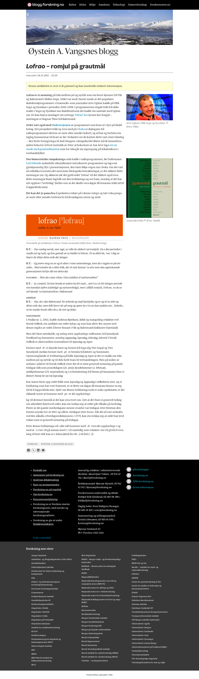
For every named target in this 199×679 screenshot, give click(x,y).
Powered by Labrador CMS (99, 675)
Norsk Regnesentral (90, 641)
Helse (82, 4)
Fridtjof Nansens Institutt (42, 596)
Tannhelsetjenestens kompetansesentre (150, 612)
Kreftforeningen (38, 635)
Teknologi (119, 4)
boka (82, 129)
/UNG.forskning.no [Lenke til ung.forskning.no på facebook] (143, 481)
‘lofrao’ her (81, 115)
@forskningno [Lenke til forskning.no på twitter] (141, 469)
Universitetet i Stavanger (143, 639)
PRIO (134, 559)
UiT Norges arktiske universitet (145, 620)
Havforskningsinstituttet (42, 604)
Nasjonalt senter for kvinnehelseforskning (101, 595)
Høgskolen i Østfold (40, 612)
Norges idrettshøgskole (92, 633)
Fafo (33, 578)
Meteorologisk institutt (41, 646)
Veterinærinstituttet (140, 655)
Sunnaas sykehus (139, 604)
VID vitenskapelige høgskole (144, 658)
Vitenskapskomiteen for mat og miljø (148, 662)
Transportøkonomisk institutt (145, 616)
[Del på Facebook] (28, 450)
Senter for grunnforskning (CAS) (146, 582)
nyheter (33, 444)
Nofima (85, 606)
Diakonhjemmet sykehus (42, 567)
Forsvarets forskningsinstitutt (44, 589)
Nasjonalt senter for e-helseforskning (98, 591)
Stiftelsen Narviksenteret (143, 600)
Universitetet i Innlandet (142, 631)
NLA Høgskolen (89, 555)
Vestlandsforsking (140, 651)
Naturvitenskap (137, 4)
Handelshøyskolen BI (40, 600)
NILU (33, 665)
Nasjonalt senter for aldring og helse (98, 588)
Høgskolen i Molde (39, 608)
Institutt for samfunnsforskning (45, 627)
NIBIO (34, 654)
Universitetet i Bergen (141, 627)
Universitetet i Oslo (140, 635)
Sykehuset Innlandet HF (142, 608)
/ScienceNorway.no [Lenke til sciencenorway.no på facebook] (143, 487)
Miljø (92, 4)
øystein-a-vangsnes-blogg (57, 444)
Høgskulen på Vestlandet (42, 620)
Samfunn (104, 4)
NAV (33, 650)
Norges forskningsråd (91, 626)
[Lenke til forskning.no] (44, 3)
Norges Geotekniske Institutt (94, 618)
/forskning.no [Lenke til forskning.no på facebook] (140, 475)
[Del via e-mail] (43, 450)
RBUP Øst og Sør (139, 563)
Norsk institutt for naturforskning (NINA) (100, 653)
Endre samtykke (42, 537)
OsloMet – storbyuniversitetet (95, 661)
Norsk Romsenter (89, 645)
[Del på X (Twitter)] (33, 450)
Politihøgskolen (139, 555)
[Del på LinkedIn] (38, 450)
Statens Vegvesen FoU (141, 596)
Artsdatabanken (38, 563)
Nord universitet (89, 610)
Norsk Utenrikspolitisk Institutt (96, 649)
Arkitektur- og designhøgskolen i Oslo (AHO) (51, 559)
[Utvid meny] (27, 14)
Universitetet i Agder (141, 624)
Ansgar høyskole (38, 555)
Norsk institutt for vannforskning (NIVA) (100, 657)
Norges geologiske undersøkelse (96, 629)
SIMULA (135, 574)
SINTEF (135, 578)
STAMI (135, 592)
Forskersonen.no (160, 4)
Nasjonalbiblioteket (90, 577)
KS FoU (34, 631)
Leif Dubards (33, 163)
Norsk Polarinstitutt (90, 637)
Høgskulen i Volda (39, 616)
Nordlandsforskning (91, 614)
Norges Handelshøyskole (93, 622)
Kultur (72, 4)
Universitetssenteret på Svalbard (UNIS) (149, 647)
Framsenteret (37, 592)
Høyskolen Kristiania (40, 624)
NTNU (84, 573)
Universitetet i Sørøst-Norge (144, 643)
